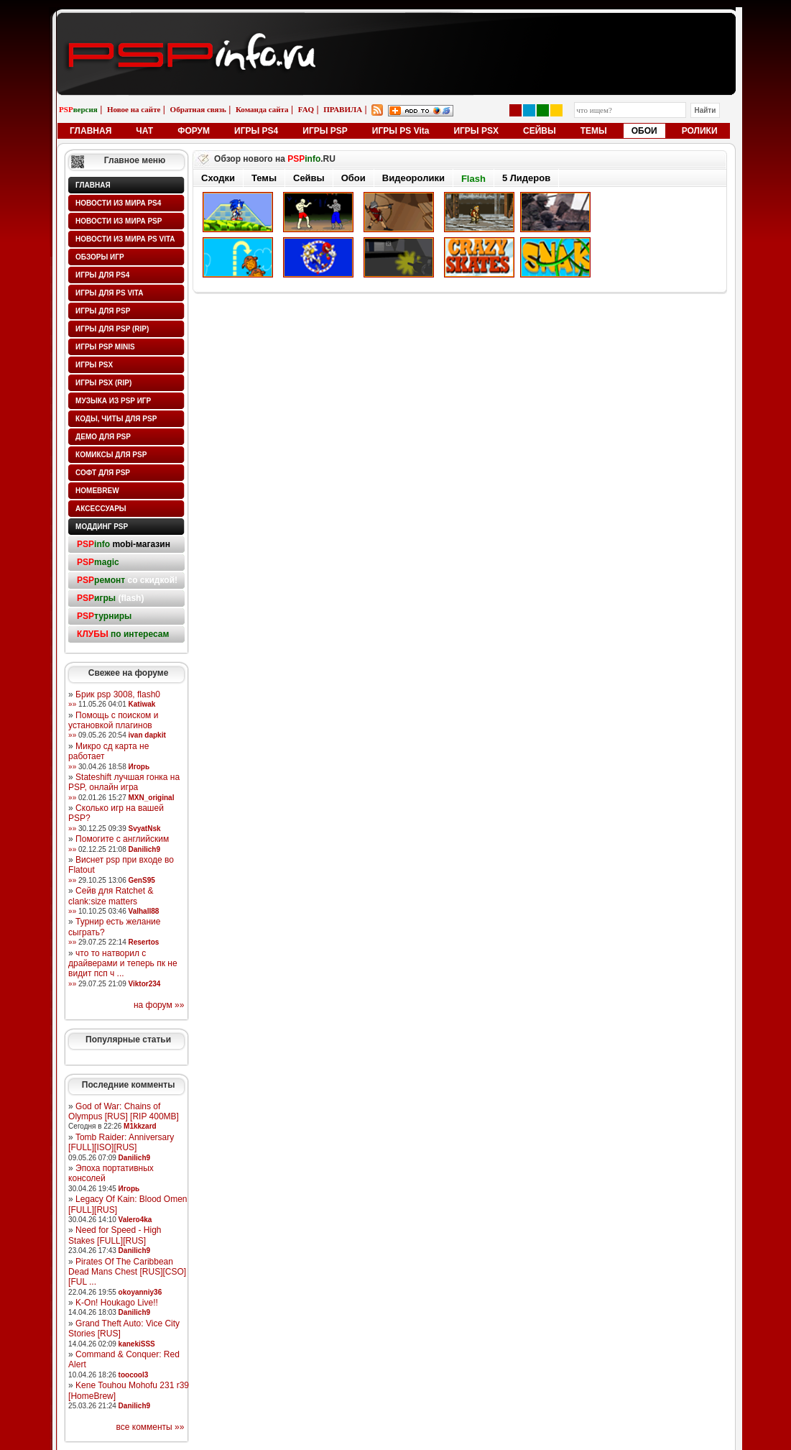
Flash (473, 178)
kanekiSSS (137, 1344)
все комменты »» (150, 1427)
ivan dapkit (147, 735)
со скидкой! (127, 580)
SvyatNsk (145, 828)
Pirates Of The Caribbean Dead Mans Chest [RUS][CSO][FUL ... (127, 1272)
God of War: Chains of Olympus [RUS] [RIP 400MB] (123, 1111)
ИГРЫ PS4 (256, 131)
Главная (93, 185)
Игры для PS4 (102, 275)
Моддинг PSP (101, 527)
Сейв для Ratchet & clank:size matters (110, 896)
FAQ (306, 109)
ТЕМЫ (593, 131)
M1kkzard (140, 1126)
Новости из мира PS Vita (125, 239)
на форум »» (159, 1005)
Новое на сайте (134, 109)
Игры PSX (94, 365)
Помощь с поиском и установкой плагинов (113, 720)
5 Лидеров (526, 178)
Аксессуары (100, 509)
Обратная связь (198, 109)
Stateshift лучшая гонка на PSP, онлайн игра (124, 782)
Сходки (218, 178)
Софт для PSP (102, 473)
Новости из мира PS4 (118, 203)
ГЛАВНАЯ (90, 131)
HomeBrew (97, 491)
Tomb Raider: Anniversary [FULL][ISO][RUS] (121, 1142)
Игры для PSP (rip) (112, 329)
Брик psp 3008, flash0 (117, 694)
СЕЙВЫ (539, 131)
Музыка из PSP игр (113, 401)
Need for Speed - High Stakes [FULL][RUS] (114, 1235)
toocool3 (134, 1375)
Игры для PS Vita (109, 293)
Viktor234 (145, 984)
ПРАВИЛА (342, 109)
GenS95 (142, 880)
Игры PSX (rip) (103, 383)
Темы (264, 178)
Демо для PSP (103, 437)
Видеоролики (413, 178)
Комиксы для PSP (111, 455)
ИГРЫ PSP (325, 131)
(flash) (110, 598)
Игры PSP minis (104, 347)
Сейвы (309, 178)
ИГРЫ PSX (476, 131)
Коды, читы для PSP (116, 419)
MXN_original (152, 798)
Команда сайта (262, 109)
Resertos (144, 942)
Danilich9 (144, 849)
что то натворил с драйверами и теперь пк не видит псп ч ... (122, 963)
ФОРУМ (193, 131)
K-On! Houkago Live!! (116, 1303)
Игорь (139, 767)
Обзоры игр (99, 257)
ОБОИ (644, 131)
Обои (353, 178)
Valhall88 (144, 911)
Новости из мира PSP (118, 221)
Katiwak (142, 704)
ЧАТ (144, 131)
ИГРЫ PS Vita (401, 131)
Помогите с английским (122, 839)
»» (72, 704)
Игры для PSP (102, 311)
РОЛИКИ (700, 131)
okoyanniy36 (140, 1292)
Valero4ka (135, 1220)
